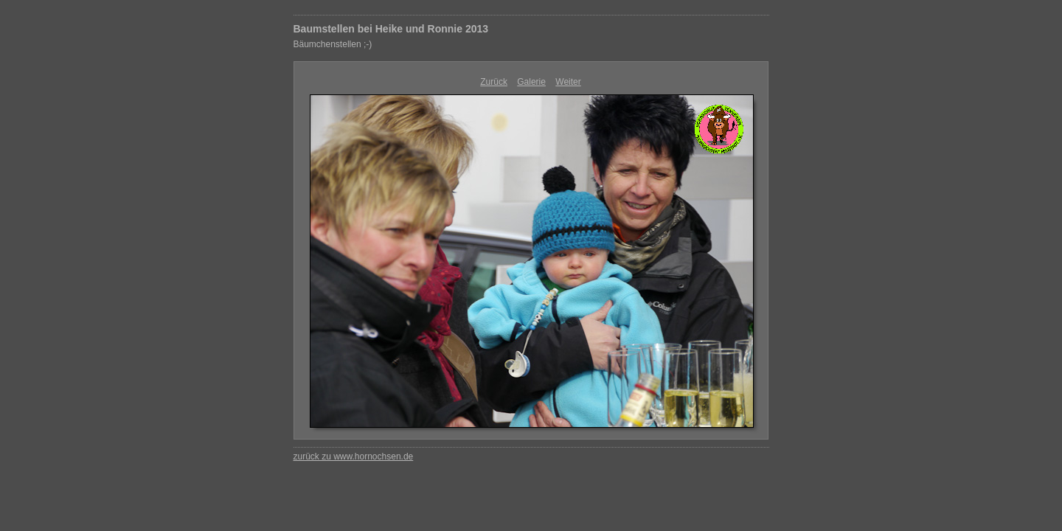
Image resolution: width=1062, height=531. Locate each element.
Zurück (493, 82)
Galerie (531, 82)
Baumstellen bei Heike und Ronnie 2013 (391, 29)
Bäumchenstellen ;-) (333, 44)
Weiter (567, 82)
